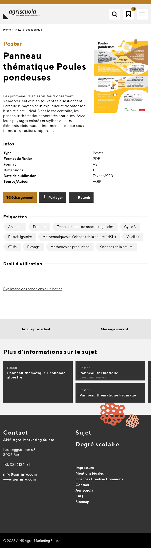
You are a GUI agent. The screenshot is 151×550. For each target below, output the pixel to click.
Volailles (132, 239)
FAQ (79, 498)
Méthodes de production (70, 249)
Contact (15, 434)
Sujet (84, 434)
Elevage (33, 249)
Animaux (15, 229)
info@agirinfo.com (20, 476)
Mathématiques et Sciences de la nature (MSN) (79, 239)
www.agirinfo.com (19, 481)
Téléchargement (19, 200)
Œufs (12, 249)
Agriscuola (84, 492)
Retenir (84, 200)
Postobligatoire (20, 239)
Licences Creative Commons (99, 481)
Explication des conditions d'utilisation (32, 291)
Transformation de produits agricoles (85, 229)
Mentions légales (90, 475)
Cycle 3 (130, 229)
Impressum (85, 470)
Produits (39, 229)
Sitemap (82, 504)
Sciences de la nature (116, 249)
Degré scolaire (97, 446)
